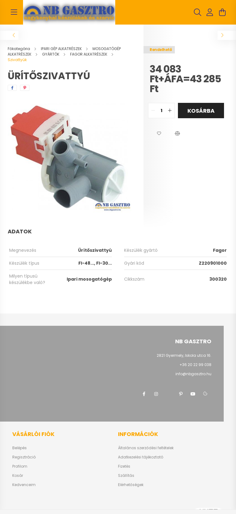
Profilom (19, 466)
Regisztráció (24, 457)
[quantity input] (161, 110)
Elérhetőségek (131, 485)
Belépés (19, 448)
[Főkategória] (19, 48)
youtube (193, 394)
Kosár (17, 475)
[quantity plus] (170, 110)
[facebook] (12, 88)
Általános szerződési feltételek (146, 448)
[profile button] (210, 12)
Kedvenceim (24, 485)
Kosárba (200, 111)
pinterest (181, 394)
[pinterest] (25, 88)
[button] (159, 133)
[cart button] (222, 12)
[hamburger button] (14, 12)
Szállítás (126, 475)
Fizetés (124, 466)
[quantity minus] (153, 110)
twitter (168, 394)
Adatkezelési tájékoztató (140, 457)
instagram (156, 394)
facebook (144, 394)
